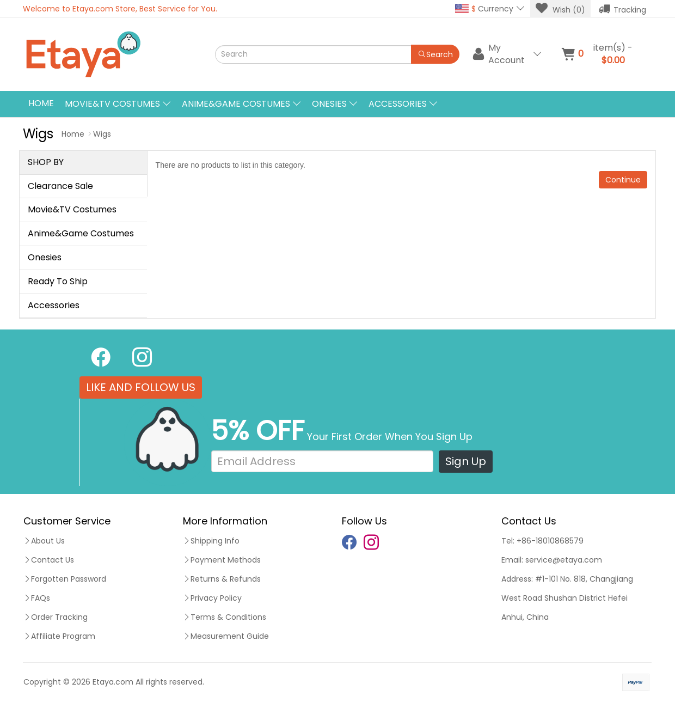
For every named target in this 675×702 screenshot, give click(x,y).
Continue (623, 179)
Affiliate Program (59, 636)
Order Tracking (55, 617)
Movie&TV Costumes (72, 209)
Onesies (45, 257)
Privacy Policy (212, 598)
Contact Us (48, 559)
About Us (44, 540)
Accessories (53, 305)
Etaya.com (113, 681)
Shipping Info (211, 540)
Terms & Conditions (224, 617)
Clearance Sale (60, 186)
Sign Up (465, 461)
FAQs (36, 598)
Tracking (622, 8)
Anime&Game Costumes (81, 233)
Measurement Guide (226, 636)
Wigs (102, 134)
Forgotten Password (64, 578)
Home (41, 103)
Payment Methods (222, 559)
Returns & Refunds (222, 578)
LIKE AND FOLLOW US (140, 387)
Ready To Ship (58, 281)
